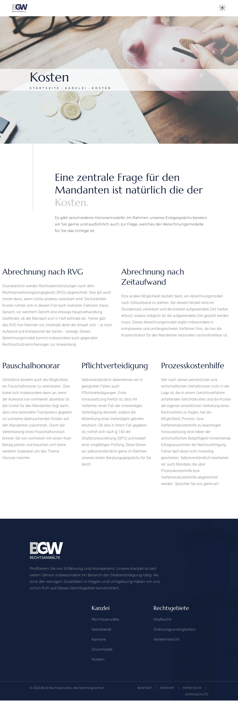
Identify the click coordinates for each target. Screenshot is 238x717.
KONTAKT (144, 688)
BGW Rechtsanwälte (56, 688)
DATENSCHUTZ (196, 694)
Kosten (98, 659)
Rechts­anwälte (105, 619)
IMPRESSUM (191, 688)
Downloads (102, 649)
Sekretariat (101, 629)
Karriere (99, 639)
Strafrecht (162, 619)
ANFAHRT (167, 688)
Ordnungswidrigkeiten (174, 629)
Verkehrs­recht (166, 639)
